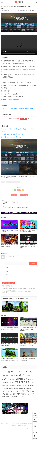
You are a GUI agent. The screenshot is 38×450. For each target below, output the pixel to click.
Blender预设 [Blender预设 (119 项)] (30, 379)
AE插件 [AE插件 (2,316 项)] (29, 372)
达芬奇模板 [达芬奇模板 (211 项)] (14, 396)
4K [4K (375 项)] (12, 372)
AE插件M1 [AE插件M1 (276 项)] (5, 375)
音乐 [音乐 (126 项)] (19, 396)
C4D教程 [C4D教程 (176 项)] (11, 382)
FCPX (3, 182)
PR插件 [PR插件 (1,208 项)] (31, 385)
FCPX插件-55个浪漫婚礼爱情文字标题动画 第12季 (28, 354)
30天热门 (8, 423)
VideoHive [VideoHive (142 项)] (4, 391)
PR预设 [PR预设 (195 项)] (16, 388)
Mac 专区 (27, 10)
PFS (18, 182)
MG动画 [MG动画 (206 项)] (12, 385)
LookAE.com (14, 176)
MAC (14, 182)
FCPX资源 (22, 10)
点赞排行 (17, 423)
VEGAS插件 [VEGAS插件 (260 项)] (27, 388)
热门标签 (12, 423)
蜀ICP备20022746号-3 (24, 428)
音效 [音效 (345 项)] (23, 396)
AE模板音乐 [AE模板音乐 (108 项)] (27, 375)
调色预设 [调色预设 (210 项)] (23, 394)
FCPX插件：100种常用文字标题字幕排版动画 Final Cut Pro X (9, 339)
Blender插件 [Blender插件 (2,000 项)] (21, 379)
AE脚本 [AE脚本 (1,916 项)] (5, 379)
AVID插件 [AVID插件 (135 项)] (12, 379)
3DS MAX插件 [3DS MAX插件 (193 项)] (6, 372)
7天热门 (3, 423)
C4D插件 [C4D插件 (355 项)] (5, 382)
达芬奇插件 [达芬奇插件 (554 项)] (6, 396)
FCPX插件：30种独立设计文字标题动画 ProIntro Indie (14, 207)
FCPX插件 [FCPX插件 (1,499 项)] (25, 382)
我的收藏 (19, 425)
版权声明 (30, 423)
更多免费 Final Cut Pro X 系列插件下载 (12, 134)
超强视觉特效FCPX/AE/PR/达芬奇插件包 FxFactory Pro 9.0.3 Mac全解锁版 (28, 241)
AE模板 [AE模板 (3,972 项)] (20, 375)
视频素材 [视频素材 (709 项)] (16, 394)
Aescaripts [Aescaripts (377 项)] (17, 372)
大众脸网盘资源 (23, 423)
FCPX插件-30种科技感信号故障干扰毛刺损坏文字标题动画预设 (9, 323)
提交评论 (33, 263)
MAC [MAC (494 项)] (7, 385)
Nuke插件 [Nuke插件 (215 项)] (18, 385)
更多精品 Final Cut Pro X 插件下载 (11, 137)
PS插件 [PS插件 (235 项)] (21, 388)
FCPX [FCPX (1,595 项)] (17, 382)
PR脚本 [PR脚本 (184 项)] (11, 388)
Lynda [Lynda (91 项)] (3, 385)
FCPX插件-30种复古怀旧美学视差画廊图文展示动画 (9, 240)
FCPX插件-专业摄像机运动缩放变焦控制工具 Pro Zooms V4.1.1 (28, 226)
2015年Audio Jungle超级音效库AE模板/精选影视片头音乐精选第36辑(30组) (9, 355)
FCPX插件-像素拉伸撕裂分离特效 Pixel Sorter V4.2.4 (9, 226)
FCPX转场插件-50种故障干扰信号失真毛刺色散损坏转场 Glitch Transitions (28, 324)
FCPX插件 (8, 182)
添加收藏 (24, 195)
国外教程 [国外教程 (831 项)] (25, 391)
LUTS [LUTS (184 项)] (32, 382)
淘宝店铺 (24, 425)
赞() (14, 195)
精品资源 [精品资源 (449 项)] (5, 394)
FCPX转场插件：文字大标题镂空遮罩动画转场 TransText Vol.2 (28, 339)
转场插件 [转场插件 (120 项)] (28, 394)
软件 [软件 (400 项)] (33, 394)
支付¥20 (23, 118)
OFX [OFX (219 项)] (23, 385)
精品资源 (32, 10)
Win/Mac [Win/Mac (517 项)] (11, 391)
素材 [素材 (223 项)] (11, 394)
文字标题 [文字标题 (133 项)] (32, 391)
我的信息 (14, 425)
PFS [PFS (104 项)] (26, 385)
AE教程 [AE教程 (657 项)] (12, 375)
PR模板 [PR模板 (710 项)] (5, 388)
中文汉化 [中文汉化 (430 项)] (18, 391)
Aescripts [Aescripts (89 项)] (23, 372)
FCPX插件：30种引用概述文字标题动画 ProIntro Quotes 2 (17, 108)
